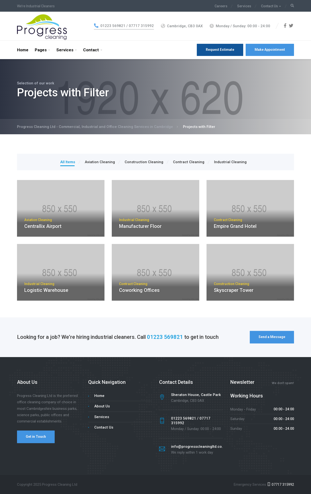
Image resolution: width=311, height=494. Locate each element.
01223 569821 (165, 338)
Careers (221, 6)
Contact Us (269, 6)
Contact (91, 49)
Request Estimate (220, 50)
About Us (102, 406)
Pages (41, 49)
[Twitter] (291, 26)
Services (244, 6)
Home (22, 49)
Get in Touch (36, 437)
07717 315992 (280, 484)
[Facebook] (285, 26)
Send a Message (272, 338)
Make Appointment (270, 50)
